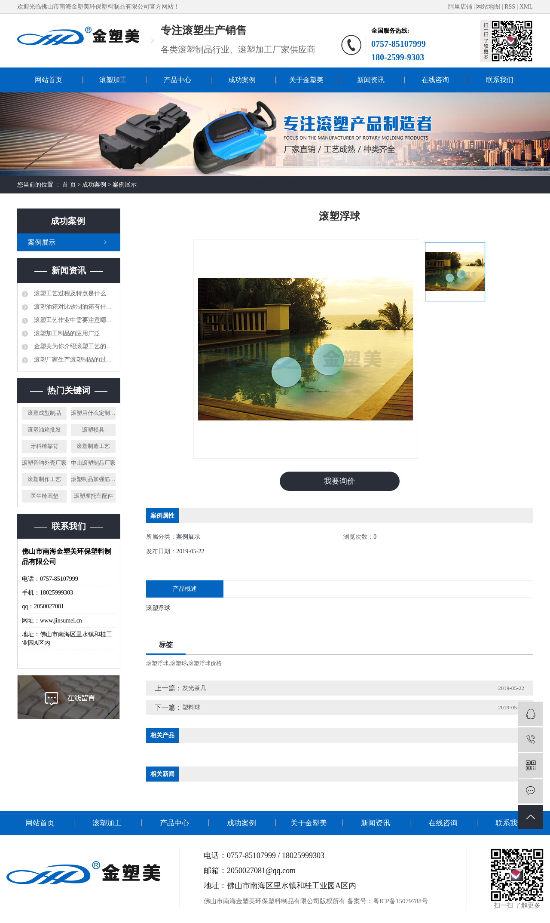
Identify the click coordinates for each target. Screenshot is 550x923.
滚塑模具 (93, 429)
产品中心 (177, 79)
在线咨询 (435, 79)
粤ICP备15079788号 (400, 901)
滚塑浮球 (157, 663)
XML (526, 6)
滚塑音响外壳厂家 (44, 463)
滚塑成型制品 (44, 413)
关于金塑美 (306, 79)
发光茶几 (194, 688)
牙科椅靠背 (44, 446)
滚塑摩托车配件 (93, 496)
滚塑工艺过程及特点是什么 (69, 293)
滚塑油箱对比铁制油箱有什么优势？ (74, 307)
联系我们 (499, 79)
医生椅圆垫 (44, 496)
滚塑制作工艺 (44, 479)
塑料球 (191, 707)
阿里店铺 (460, 6)
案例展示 (125, 184)
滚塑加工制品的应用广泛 (66, 333)
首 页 (69, 184)
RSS (509, 6)
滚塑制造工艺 (93, 446)
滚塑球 (178, 663)
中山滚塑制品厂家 (93, 463)
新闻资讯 (371, 79)
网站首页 (48, 79)
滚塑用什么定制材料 (93, 413)
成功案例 (242, 79)
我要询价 (339, 481)
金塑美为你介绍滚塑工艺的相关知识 (74, 346)
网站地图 (489, 6)
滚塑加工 (113, 79)
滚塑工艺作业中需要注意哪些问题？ (74, 320)
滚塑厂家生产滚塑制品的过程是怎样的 (74, 359)
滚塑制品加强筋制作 (93, 479)
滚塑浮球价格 (205, 663)
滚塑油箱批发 (44, 429)
